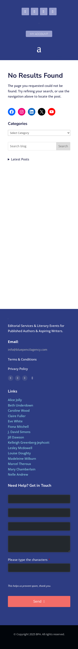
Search (63, 146)
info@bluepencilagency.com (27, 350)
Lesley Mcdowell (20, 448)
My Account (39, 34)
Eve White (15, 421)
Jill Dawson (16, 437)
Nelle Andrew (18, 474)
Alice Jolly (15, 400)
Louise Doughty (19, 453)
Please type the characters (29, 560)
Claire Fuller (17, 416)
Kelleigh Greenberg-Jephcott (29, 442)
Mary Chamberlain (21, 469)
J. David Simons (19, 432)
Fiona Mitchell (18, 426)
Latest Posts (20, 159)
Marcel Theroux (19, 464)
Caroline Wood (19, 410)
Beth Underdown (20, 405)
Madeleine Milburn (22, 458)
